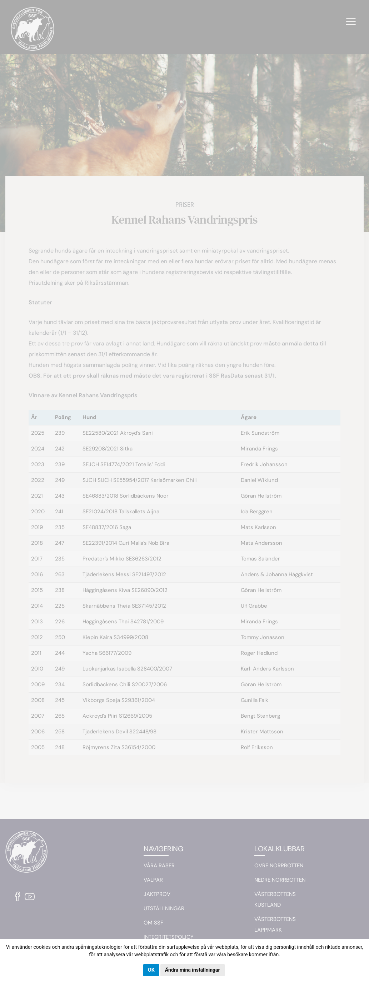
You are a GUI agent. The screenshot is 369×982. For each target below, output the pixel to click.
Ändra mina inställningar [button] (192, 970)
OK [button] (151, 970)
